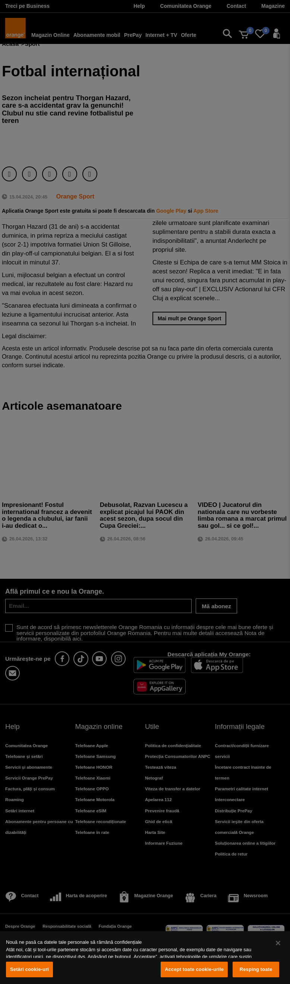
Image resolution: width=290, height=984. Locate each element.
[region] (145, 957)
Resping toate (256, 969)
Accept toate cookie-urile (194, 969)
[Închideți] (278, 943)
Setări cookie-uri (29, 969)
